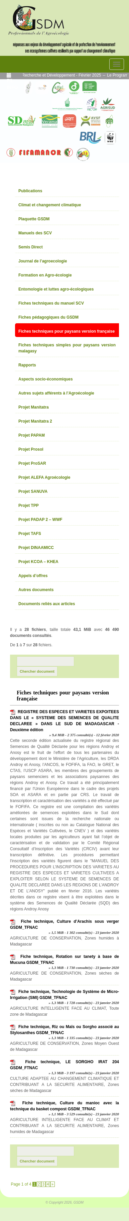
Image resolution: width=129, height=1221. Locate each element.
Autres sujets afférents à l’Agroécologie (56, 393)
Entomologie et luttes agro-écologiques (56, 289)
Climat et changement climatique (49, 205)
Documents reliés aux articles (46, 603)
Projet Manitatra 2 (35, 421)
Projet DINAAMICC (36, 547)
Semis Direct (30, 247)
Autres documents (35, 589)
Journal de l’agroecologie (42, 261)
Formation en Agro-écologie (45, 275)
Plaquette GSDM (33, 219)
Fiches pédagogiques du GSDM (48, 317)
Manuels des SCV (35, 233)
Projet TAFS (29, 533)
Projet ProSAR (32, 463)
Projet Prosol (30, 449)
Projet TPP (28, 505)
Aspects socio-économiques (45, 379)
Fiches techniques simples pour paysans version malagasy (67, 348)
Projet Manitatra (33, 407)
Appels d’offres (32, 575)
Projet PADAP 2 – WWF (40, 519)
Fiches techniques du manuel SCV (51, 303)
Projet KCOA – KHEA (38, 561)
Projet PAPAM (31, 435)
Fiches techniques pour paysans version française (66, 331)
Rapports (27, 365)
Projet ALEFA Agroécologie (44, 477)
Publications (30, 191)
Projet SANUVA (32, 491)
